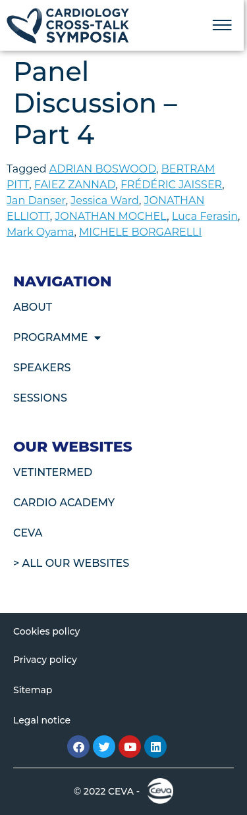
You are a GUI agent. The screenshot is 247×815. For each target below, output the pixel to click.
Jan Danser (36, 200)
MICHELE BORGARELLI (140, 232)
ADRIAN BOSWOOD (102, 169)
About (32, 307)
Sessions (40, 398)
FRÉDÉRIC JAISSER (171, 184)
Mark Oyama (40, 232)
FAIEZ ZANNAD (75, 184)
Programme (57, 338)
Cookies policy (46, 631)
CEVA (28, 533)
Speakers (42, 367)
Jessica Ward (104, 200)
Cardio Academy (64, 502)
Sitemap (32, 690)
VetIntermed (52, 472)
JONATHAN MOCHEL (111, 216)
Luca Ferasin (205, 216)
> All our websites (71, 563)
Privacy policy (45, 660)
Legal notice (41, 720)
